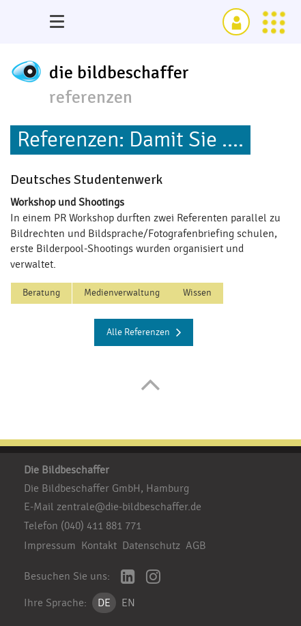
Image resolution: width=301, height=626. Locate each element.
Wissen (197, 292)
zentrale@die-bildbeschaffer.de (129, 507)
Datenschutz (151, 545)
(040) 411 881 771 (101, 526)
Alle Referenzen (144, 332)
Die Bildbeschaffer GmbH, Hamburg (106, 488)
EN (128, 603)
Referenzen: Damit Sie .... (130, 140)
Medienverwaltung (122, 292)
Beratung (41, 292)
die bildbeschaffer (119, 73)
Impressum (50, 545)
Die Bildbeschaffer (66, 470)
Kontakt (99, 545)
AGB (196, 545)
